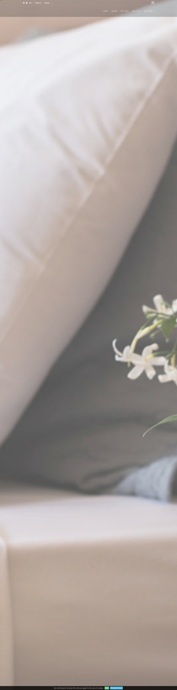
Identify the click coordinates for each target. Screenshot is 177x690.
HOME (105, 11)
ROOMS (114, 11)
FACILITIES (136, 11)
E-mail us (38, 3)
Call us (47, 3)
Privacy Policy (116, 688)
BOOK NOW (148, 11)
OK (107, 688)
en (153, 2)
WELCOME (125, 11)
